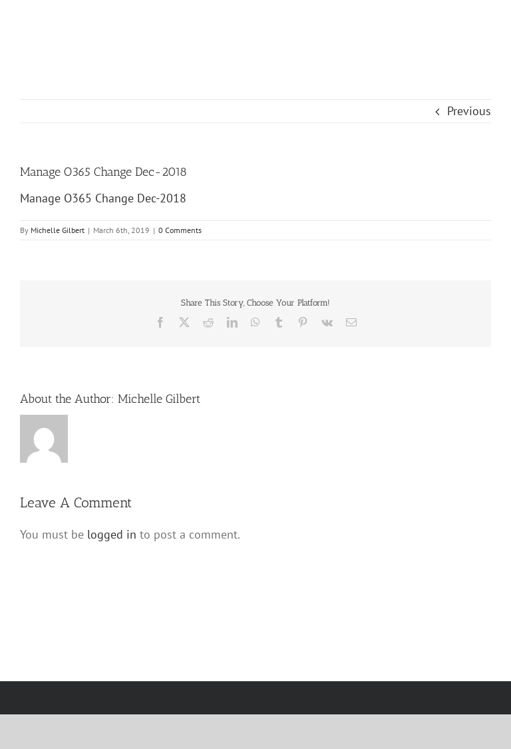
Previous (469, 111)
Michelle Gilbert (58, 230)
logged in (111, 534)
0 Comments (180, 230)
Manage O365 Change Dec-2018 (103, 198)
